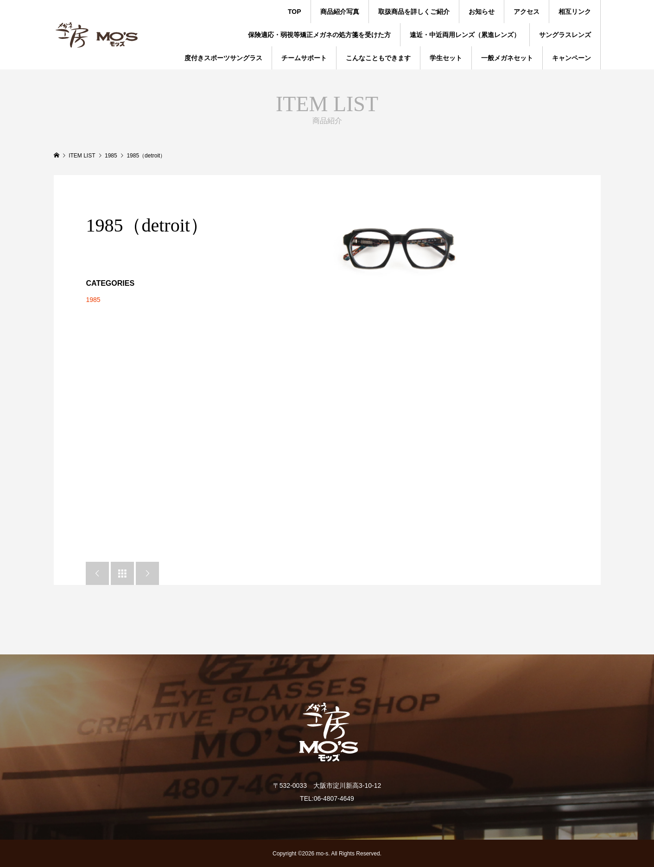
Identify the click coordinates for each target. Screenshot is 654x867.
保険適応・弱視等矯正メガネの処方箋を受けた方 (319, 34)
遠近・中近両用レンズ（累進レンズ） (465, 34)
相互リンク (575, 11)
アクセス (527, 11)
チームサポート (304, 58)
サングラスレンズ (565, 34)
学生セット (446, 58)
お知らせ (482, 11)
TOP (294, 11)
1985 (93, 299)
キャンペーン (571, 58)
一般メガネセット (507, 58)
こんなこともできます (378, 58)
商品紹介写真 (339, 11)
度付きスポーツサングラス (223, 58)
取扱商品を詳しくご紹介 (414, 11)
